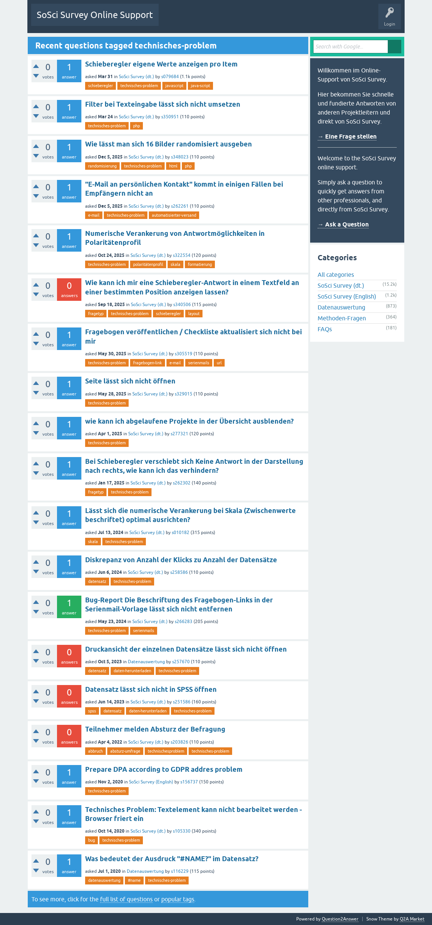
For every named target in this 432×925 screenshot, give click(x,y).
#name (134, 880)
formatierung (200, 264)
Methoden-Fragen (342, 318)
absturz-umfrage (125, 751)
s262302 (181, 483)
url (219, 363)
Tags (235, 20)
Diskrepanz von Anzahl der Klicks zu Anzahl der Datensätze (181, 560)
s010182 (180, 532)
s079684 (170, 76)
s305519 (183, 353)
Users (258, 20)
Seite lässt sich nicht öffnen (130, 381)
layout (194, 313)
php (136, 126)
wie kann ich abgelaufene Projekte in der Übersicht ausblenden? (189, 421)
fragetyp (96, 313)
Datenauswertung (146, 661)
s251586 (181, 702)
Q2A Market (412, 919)
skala (175, 264)
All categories (336, 274)
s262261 (180, 206)
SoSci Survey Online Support (95, 15)
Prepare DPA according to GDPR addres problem (164, 769)
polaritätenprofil (148, 264)
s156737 (189, 782)
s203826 (179, 742)
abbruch (95, 751)
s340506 (182, 304)
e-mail (93, 215)
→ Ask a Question (343, 224)
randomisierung (102, 166)
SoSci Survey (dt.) (136, 76)
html (173, 166)
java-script (200, 85)
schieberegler (100, 85)
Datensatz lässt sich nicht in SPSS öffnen (151, 689)
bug (91, 840)
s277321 (179, 433)
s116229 (180, 871)
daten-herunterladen (132, 670)
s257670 (181, 661)
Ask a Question (289, 20)
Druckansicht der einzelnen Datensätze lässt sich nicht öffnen (186, 649)
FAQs (325, 329)
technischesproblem (166, 751)
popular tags (177, 899)
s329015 (183, 394)
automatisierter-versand (174, 215)
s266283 (183, 621)
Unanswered (206, 20)
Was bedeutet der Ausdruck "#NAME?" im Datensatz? (171, 859)
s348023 (180, 157)
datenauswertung (104, 880)
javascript (174, 85)
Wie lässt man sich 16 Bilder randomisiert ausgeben (168, 144)
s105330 (181, 831)
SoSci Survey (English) (151, 782)
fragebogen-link (147, 363)
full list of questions (126, 899)
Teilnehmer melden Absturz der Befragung (155, 729)
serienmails (198, 363)
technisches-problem (139, 85)
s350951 (170, 116)
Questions (174, 20)
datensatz (97, 581)
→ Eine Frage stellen (347, 136)
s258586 (179, 572)
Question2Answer (340, 919)
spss (92, 711)
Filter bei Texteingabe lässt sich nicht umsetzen (162, 104)
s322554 (181, 255)
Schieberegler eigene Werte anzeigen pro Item (161, 64)
